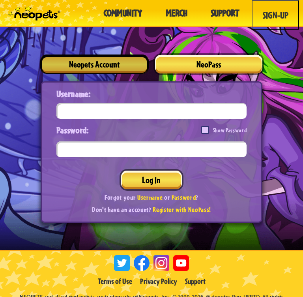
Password (184, 197)
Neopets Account (94, 64)
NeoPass (208, 64)
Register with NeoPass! (182, 209)
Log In (151, 180)
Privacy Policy (158, 281)
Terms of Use (115, 281)
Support (195, 281)
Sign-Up (275, 15)
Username (150, 197)
